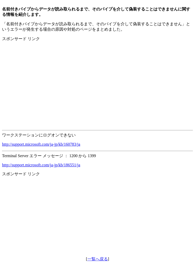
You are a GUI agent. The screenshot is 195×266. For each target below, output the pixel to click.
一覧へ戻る (97, 259)
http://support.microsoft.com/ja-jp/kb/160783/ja (41, 144)
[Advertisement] (97, 81)
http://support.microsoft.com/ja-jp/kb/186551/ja (41, 165)
